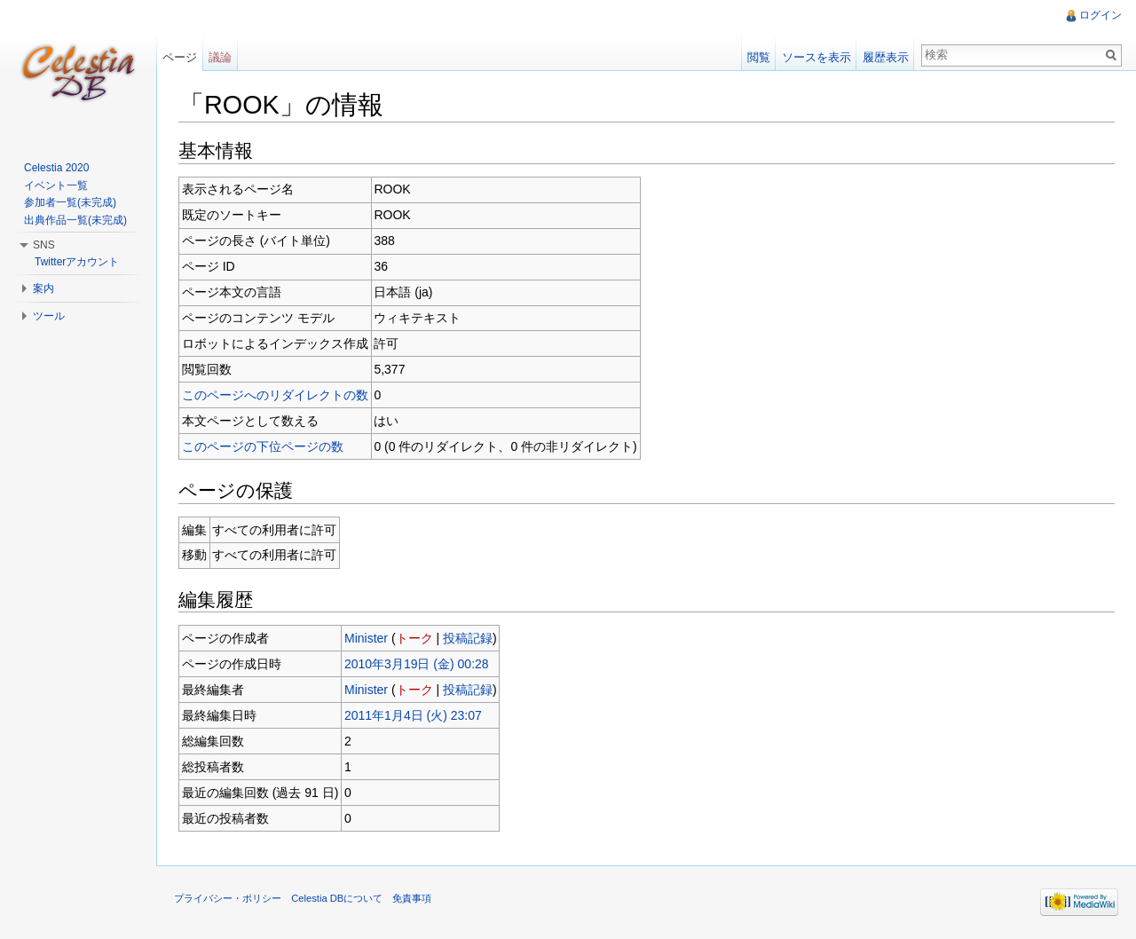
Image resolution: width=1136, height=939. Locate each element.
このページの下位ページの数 (262, 446)
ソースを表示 (816, 57)
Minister (366, 638)
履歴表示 (886, 57)
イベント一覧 (56, 185)
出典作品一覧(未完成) (75, 220)
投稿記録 (468, 638)
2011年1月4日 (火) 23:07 (413, 715)
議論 (220, 57)
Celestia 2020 (56, 168)
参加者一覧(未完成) (70, 202)
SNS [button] (44, 245)
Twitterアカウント (77, 262)
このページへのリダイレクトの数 (275, 395)
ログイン (1100, 15)
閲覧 (758, 57)
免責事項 (411, 898)
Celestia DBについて (337, 898)
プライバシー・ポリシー (227, 898)
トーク (414, 638)
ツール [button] (49, 316)
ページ (179, 57)
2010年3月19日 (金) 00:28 (416, 664)
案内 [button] (43, 288)
